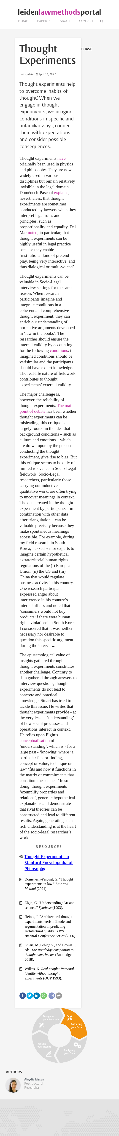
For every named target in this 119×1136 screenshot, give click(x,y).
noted (33, 232)
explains (61, 192)
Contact (86, 21)
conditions (59, 350)
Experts (44, 21)
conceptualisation (34, 740)
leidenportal (59, 12)
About (65, 21)
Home (23, 21)
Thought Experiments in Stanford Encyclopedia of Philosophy (48, 863)
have (61, 158)
